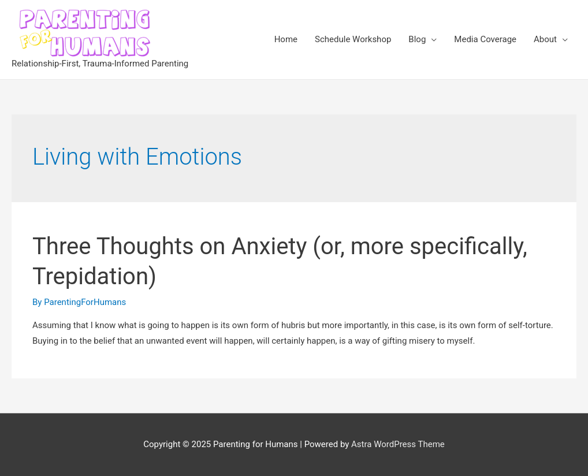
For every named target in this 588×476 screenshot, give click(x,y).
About (545, 39)
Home (285, 39)
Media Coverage (485, 39)
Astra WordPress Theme (398, 444)
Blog (417, 39)
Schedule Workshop (353, 39)
